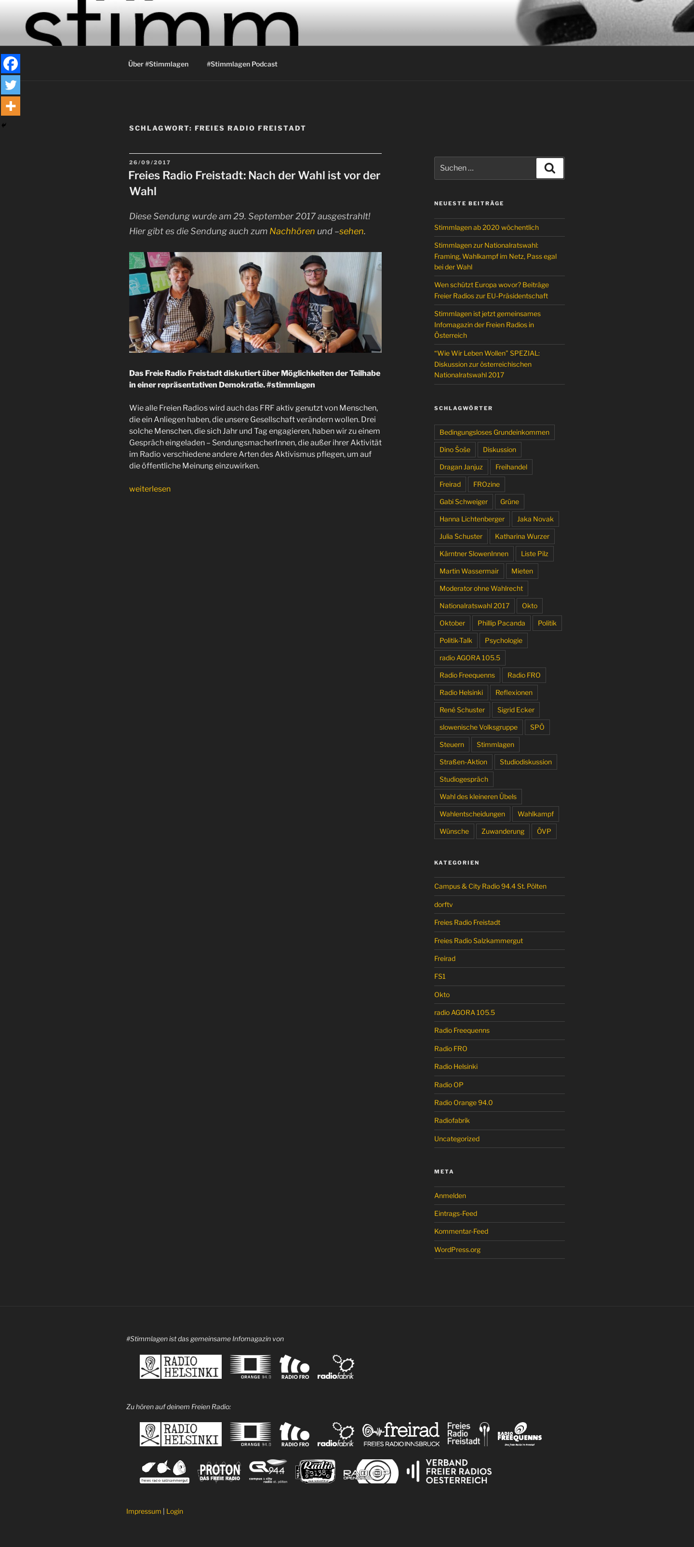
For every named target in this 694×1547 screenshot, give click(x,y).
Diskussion (499, 449)
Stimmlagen (495, 744)
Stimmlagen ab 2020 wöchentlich (486, 227)
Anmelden (450, 1195)
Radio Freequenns (467, 675)
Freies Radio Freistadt (467, 922)
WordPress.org (457, 1249)
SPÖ (537, 727)
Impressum (143, 1511)
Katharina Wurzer (522, 536)
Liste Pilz (534, 553)
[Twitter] (10, 84)
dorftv (443, 904)
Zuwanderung (502, 831)
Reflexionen (514, 692)
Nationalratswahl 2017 (474, 605)
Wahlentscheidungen (472, 814)
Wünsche (454, 831)
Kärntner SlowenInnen (474, 553)
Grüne (509, 501)
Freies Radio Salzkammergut (478, 940)
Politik (547, 623)
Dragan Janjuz (461, 467)
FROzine (486, 484)
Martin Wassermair (469, 571)
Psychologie (503, 640)
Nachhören (292, 231)
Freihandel (511, 467)
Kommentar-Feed (461, 1231)
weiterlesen (150, 488)
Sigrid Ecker (515, 710)
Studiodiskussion (526, 762)
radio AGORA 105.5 (470, 657)
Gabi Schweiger (464, 501)
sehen (351, 231)
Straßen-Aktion (463, 762)
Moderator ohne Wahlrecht (481, 588)
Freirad (450, 484)
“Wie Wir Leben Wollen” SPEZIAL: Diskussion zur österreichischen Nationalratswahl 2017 (487, 364)
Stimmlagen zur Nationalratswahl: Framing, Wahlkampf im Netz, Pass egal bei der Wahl (495, 256)
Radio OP (449, 1084)
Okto (529, 605)
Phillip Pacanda (501, 623)
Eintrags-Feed (455, 1213)
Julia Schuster (461, 536)
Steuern (452, 744)
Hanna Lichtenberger (472, 519)
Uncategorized (457, 1138)
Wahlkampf (536, 814)
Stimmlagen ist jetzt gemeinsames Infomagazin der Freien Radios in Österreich (487, 324)
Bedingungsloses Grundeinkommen (494, 432)
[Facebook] (10, 63)
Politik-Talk (456, 640)
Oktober (452, 623)
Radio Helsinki (461, 692)
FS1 (440, 976)
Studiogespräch (464, 779)
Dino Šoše (455, 449)
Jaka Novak (535, 519)
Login (174, 1511)
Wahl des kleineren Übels (478, 796)
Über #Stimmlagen (158, 64)
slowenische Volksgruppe (479, 727)
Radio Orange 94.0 (463, 1102)
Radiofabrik (452, 1120)
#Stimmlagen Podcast (242, 64)
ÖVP (544, 831)
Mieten (522, 571)
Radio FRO (524, 675)
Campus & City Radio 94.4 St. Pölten (490, 886)
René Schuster (462, 710)
